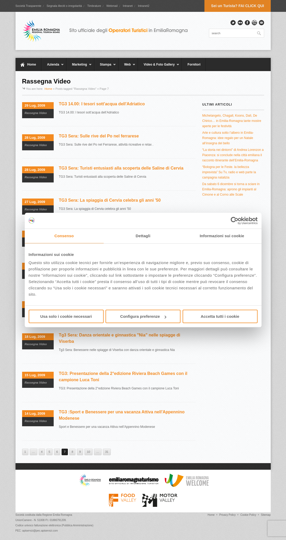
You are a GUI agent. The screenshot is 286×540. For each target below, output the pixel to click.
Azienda (53, 67)
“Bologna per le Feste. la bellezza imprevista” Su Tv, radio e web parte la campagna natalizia (229, 172)
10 (88, 451)
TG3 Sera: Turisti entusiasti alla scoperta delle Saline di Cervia (121, 168)
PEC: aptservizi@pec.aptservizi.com (37, 530)
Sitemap (266, 514)
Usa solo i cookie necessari (66, 316)
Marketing (79, 67)
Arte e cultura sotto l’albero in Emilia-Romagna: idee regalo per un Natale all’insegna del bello (228, 138)
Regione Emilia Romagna (57, 514)
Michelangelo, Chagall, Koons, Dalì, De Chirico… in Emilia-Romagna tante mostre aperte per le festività (231, 121)
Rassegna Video (36, 113)
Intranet (128, 5)
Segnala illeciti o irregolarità (64, 5)
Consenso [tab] (64, 236)
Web (127, 67)
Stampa (105, 67)
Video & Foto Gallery (158, 67)
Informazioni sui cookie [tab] (222, 236)
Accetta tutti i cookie (220, 316)
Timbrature (94, 5)
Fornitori (194, 64)
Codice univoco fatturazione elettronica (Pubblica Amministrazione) (54, 525)
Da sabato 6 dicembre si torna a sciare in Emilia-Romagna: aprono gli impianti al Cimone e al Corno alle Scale (231, 189)
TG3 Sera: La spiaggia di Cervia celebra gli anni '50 (110, 200)
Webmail (112, 5)
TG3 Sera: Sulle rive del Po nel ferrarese (99, 136)
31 (106, 451)
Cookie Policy (248, 514)
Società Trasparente (28, 5)
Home (31, 64)
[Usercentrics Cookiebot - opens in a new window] (235, 221)
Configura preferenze (143, 316)
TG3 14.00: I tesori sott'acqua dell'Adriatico (102, 104)
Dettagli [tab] (143, 236)
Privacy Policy (227, 514)
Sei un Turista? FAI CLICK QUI (237, 6)
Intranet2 (143, 5)
